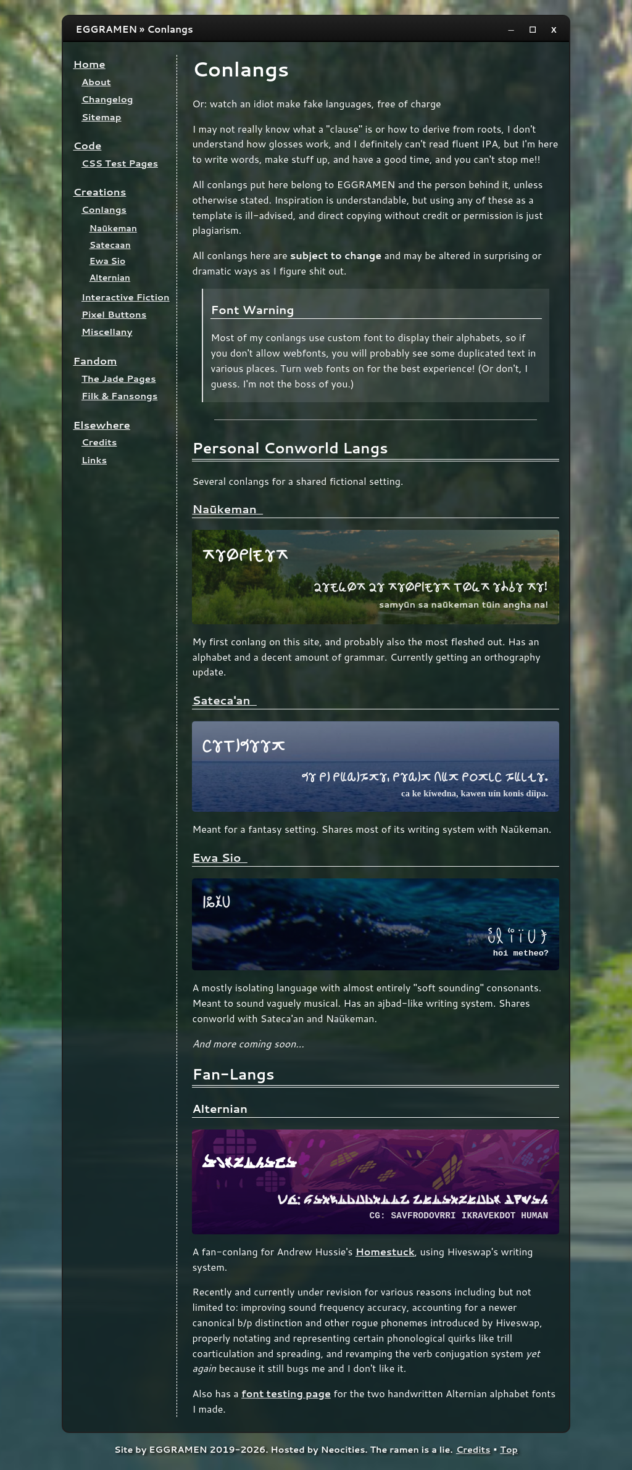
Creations (99, 191)
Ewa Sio (107, 260)
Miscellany (106, 331)
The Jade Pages (118, 378)
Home (89, 64)
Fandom (95, 360)
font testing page (286, 1396)
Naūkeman (113, 228)
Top (509, 1451)
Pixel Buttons (113, 314)
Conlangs (104, 209)
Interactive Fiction (125, 297)
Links (94, 459)
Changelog (107, 99)
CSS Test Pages (119, 163)
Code (87, 145)
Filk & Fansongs (119, 395)
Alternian (109, 277)
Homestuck (385, 1254)
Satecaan (110, 244)
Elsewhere (101, 425)
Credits (99, 442)
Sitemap (101, 116)
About (96, 81)
